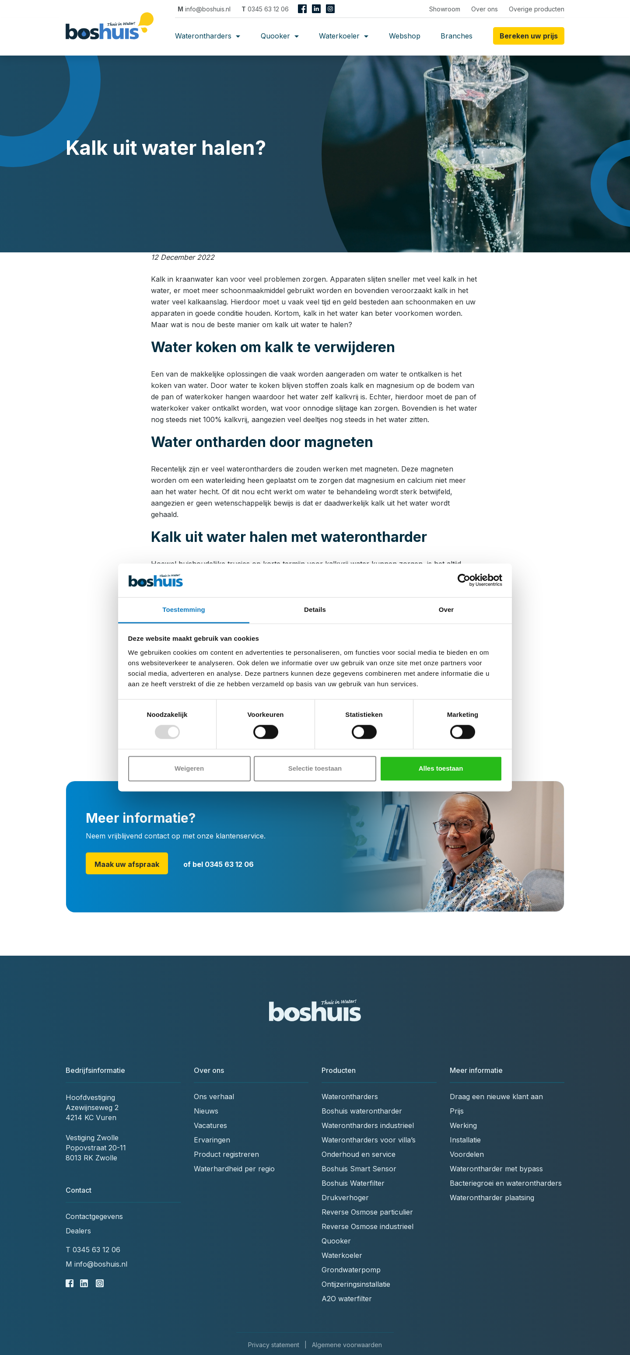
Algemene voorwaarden (347, 1344)
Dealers (78, 1230)
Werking (463, 1125)
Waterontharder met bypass (496, 1168)
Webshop (404, 35)
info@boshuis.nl (204, 9)
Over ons (484, 9)
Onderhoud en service (359, 1154)
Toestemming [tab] (183, 609)
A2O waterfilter (347, 1298)
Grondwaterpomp (351, 1269)
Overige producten (536, 9)
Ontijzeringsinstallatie (356, 1284)
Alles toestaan (441, 768)
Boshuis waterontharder (362, 1111)
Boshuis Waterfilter (353, 1183)
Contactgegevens (94, 1216)
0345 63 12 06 (265, 9)
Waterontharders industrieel (368, 1125)
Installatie (465, 1139)
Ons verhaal (214, 1096)
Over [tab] (446, 609)
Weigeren (189, 768)
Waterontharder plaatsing (492, 1197)
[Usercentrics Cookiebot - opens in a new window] (464, 580)
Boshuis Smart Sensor (359, 1168)
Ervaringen (212, 1139)
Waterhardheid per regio (234, 1168)
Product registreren (226, 1154)
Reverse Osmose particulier (367, 1212)
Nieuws (206, 1111)
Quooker (280, 35)
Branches (456, 35)
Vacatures (210, 1125)
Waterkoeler (343, 35)
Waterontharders (207, 35)
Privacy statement (273, 1344)
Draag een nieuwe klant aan (496, 1096)
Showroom (444, 9)
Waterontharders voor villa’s (369, 1139)
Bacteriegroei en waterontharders (506, 1183)
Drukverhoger (345, 1197)
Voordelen (467, 1154)
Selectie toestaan (315, 768)
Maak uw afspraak (126, 864)
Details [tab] (315, 609)
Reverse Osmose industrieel (367, 1226)
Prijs (457, 1111)
